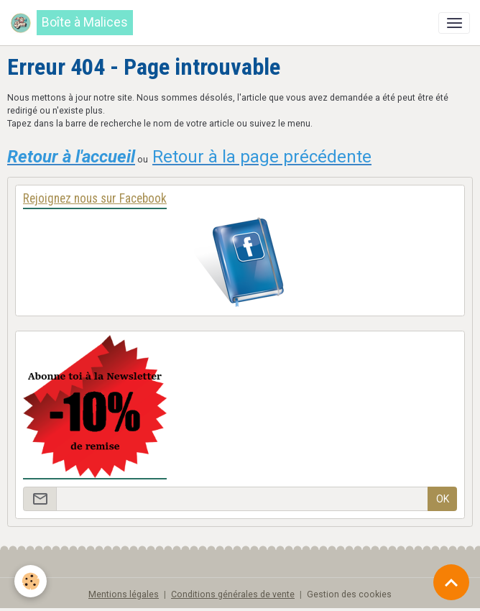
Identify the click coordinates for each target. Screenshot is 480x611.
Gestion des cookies (349, 594)
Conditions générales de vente (233, 594)
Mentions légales (123, 594)
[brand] (71, 22)
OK (442, 499)
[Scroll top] (451, 582)
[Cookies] (30, 581)
